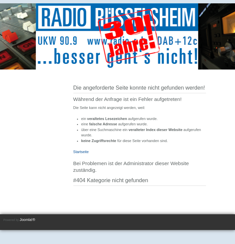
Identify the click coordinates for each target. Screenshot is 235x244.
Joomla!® (27, 220)
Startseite (81, 152)
